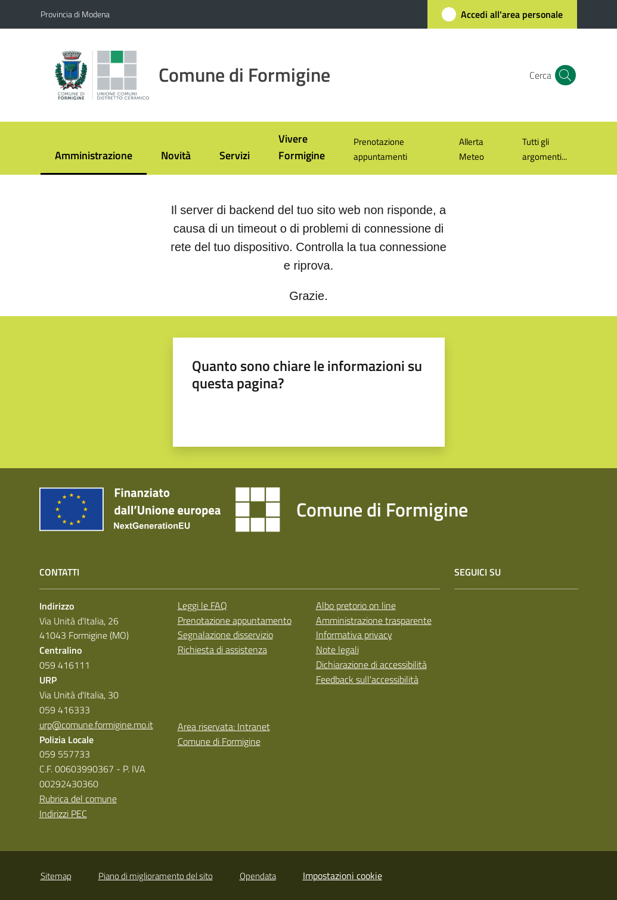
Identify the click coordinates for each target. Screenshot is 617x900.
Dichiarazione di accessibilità (371, 664)
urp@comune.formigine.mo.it (96, 724)
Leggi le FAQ (202, 605)
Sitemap (56, 876)
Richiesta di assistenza (222, 649)
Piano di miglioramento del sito (155, 876)
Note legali (337, 649)
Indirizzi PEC (63, 813)
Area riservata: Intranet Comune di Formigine (224, 734)
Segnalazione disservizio (225, 634)
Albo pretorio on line (356, 605)
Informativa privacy (354, 634)
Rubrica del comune (78, 798)
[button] (562, 75)
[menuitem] (94, 156)
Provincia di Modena (75, 14)
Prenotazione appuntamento (235, 620)
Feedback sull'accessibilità (367, 679)
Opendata (258, 876)
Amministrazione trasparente (374, 620)
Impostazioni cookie (342, 875)
